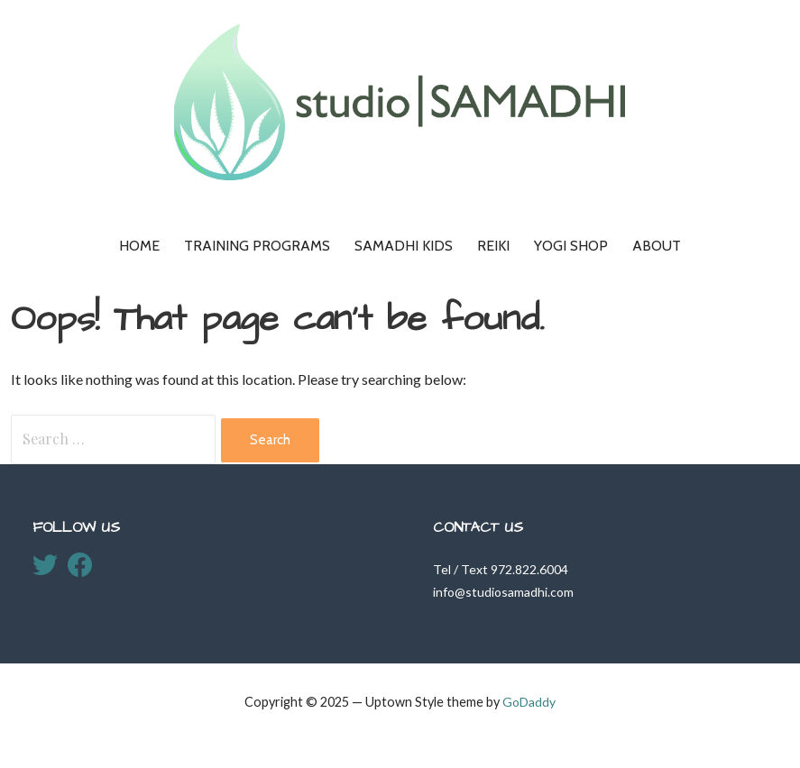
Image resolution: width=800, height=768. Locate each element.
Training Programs (257, 245)
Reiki (493, 245)
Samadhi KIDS (403, 245)
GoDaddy (529, 701)
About (656, 245)
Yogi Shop (571, 245)
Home (139, 245)
